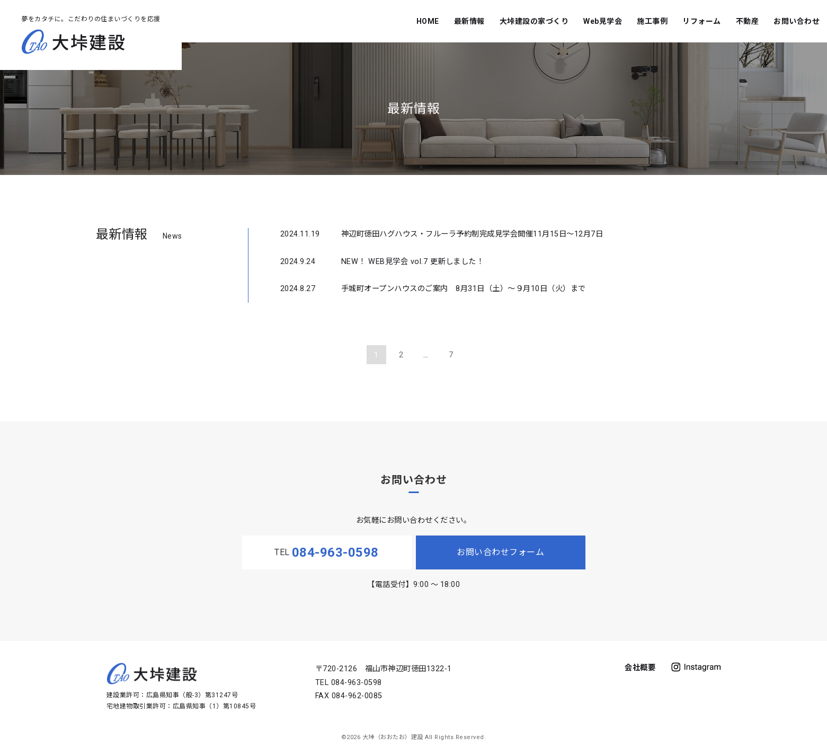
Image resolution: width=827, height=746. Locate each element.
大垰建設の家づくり (534, 21)
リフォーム (701, 21)
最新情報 (469, 21)
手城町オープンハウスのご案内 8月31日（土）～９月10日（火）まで (463, 288)
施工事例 (652, 21)
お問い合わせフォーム (500, 552)
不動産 (747, 21)
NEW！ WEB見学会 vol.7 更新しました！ (412, 261)
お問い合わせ (796, 21)
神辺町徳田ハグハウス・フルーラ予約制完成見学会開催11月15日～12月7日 (472, 234)
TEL (326, 552)
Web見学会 (602, 21)
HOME (427, 21)
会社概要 (640, 667)
